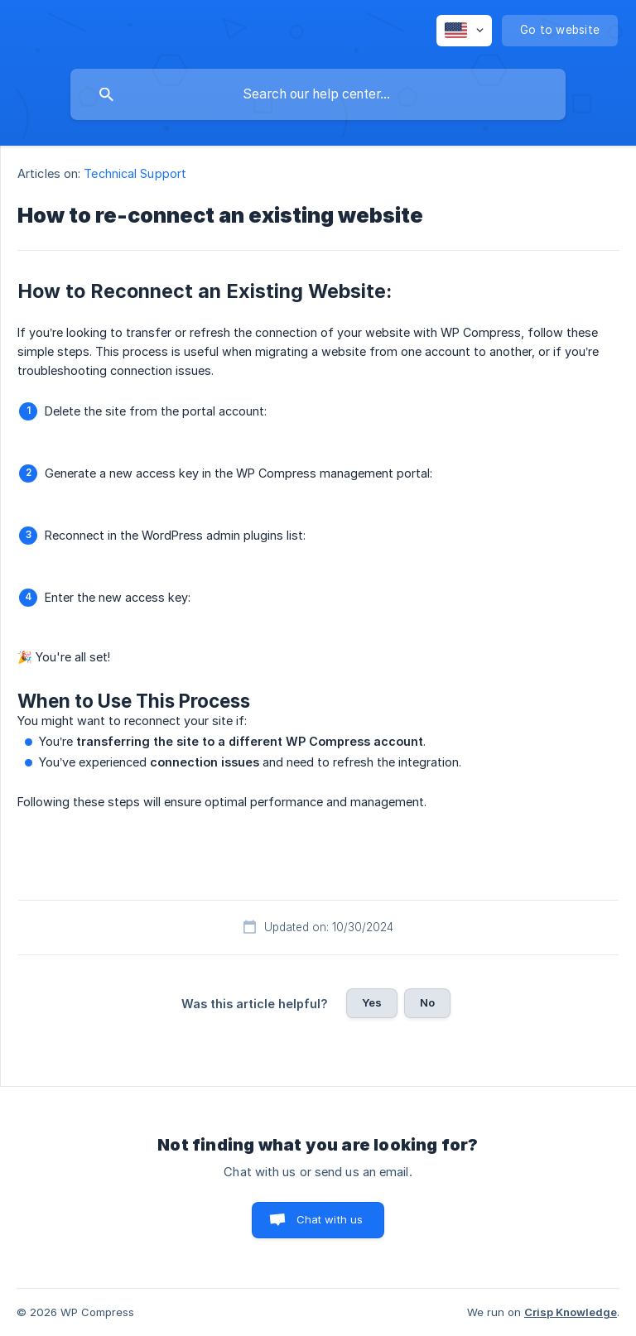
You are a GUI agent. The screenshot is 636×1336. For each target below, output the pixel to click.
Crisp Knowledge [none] (570, 1312)
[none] (464, 30)
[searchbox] (318, 94)
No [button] (427, 1002)
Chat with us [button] (330, 1219)
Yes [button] (372, 1002)
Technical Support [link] (135, 173)
